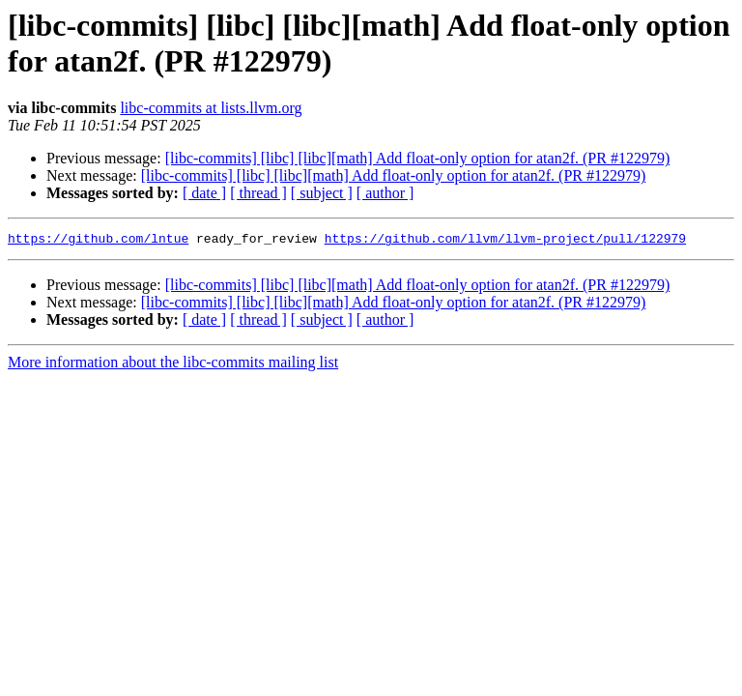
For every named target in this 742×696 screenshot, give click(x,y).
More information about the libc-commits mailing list (173, 365)
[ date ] (204, 193)
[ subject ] (322, 193)
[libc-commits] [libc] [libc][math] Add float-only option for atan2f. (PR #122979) (418, 158)
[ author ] (385, 193)
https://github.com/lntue (98, 240)
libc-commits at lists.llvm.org (210, 108)
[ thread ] (258, 193)
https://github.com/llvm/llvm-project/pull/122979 (505, 240)
